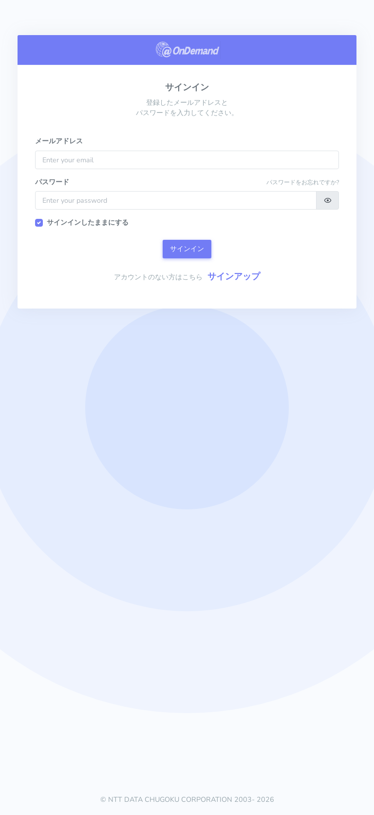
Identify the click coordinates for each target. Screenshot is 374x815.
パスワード (52, 182)
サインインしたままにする (88, 222)
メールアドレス (59, 141)
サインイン (187, 248)
